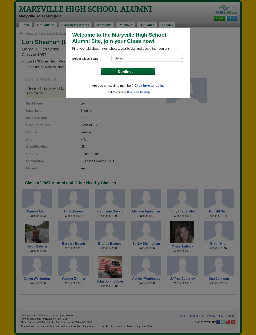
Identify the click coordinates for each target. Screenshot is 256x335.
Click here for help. (138, 92)
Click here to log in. (149, 85)
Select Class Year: (85, 58)
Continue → (128, 72)
